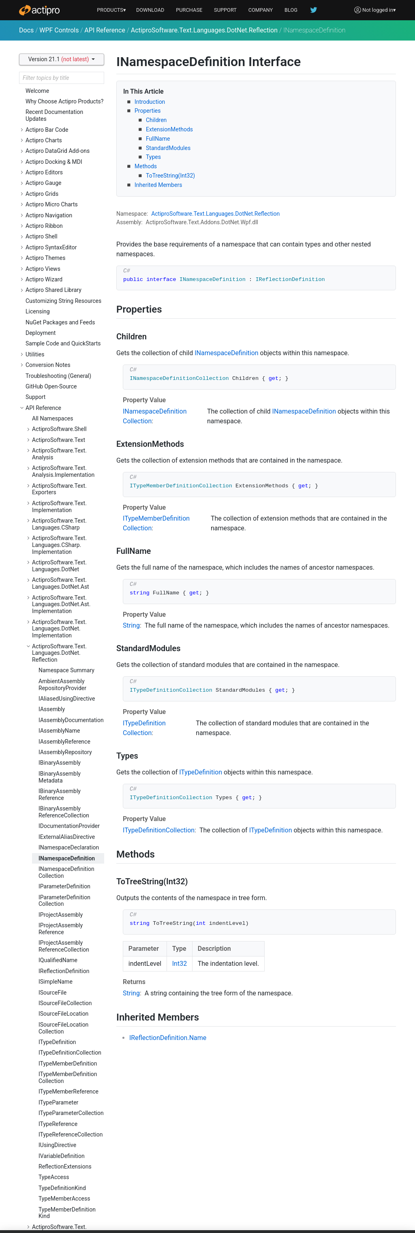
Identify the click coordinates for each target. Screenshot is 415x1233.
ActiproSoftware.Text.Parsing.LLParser (59, 1167)
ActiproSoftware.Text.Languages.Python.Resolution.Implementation (66, 975)
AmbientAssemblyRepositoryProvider (62, 113)
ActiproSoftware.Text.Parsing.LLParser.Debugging (67, 1185)
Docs (26, 30)
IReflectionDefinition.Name (167, 1038)
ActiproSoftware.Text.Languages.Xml (59, 1038)
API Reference (104, 30)
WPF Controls (59, 30)
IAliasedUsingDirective (67, 127)
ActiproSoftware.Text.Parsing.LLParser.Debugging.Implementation (66, 1206)
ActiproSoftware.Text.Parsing (59, 1132)
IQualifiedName (58, 388)
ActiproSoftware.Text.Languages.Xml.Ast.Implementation (59, 1059)
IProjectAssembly (61, 343)
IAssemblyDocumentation (71, 148)
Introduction (150, 102)
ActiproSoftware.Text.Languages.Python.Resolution (59, 951)
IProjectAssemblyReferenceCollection (64, 374)
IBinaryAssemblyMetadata (60, 205)
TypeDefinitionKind (62, 616)
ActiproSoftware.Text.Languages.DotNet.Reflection (204, 30)
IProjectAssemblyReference (61, 357)
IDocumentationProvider (69, 254)
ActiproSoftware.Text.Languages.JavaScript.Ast (65, 749)
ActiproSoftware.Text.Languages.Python (59, 815)
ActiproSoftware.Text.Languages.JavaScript (60, 731)
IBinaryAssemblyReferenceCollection (64, 240)
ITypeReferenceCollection (71, 563)
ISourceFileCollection (65, 431)
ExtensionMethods (169, 129)
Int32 (179, 963)
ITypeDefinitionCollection (70, 481)
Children (156, 120)
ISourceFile (52, 421)
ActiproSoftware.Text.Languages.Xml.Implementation (59, 1083)
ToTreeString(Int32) (170, 175)
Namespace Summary (66, 98)
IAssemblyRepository (65, 180)
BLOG (291, 10)
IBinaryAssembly (60, 191)
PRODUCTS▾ (111, 10)
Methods (146, 166)
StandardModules (168, 148)
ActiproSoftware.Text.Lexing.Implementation (61, 1114)
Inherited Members (158, 185)
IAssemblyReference (64, 170)
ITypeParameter (58, 531)
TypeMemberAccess (64, 627)
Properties (147, 110)
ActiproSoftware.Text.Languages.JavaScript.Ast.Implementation (65, 770)
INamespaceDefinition (67, 286)
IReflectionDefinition (64, 399)
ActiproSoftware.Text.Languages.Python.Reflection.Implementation (65, 926)
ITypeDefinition (57, 470)
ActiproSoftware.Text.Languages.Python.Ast (60, 832)
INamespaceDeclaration (69, 275)
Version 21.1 (59, 59)
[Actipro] (39, 10)
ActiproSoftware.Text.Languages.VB (59, 996)
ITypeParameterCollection (71, 541)
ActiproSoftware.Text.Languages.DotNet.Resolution (59, 686)
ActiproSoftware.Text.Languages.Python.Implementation (59, 878)
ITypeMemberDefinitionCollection (68, 505)
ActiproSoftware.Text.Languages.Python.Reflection (59, 902)
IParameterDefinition (64, 314)
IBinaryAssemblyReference (60, 222)
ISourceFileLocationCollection (63, 456)
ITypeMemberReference (68, 520)
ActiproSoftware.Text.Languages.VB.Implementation (59, 1017)
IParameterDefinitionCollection (64, 329)
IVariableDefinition (62, 584)
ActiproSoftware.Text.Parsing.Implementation (62, 1150)
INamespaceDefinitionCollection (66, 300)
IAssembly (52, 137)
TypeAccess (54, 605)
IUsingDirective (57, 573)
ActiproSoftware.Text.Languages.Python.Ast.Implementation (61, 854)
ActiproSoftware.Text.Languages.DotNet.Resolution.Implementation (66, 711)
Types (153, 157)
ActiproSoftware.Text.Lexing (67, 1101)
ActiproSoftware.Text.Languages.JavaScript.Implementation (61, 794)
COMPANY (260, 10)
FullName (158, 138)
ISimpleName (56, 410)
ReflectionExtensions (65, 595)
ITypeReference (58, 552)
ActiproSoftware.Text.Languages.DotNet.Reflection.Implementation (65, 662)
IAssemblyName (59, 159)
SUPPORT (225, 10)
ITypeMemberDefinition (68, 492)
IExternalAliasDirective (67, 265)
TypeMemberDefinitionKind (67, 641)
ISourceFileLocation (63, 442)
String (131, 625)
